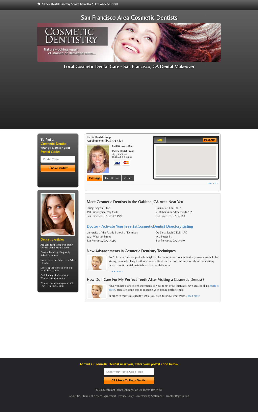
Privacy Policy (126, 395)
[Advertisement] (129, 101)
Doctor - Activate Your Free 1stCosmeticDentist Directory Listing (140, 226)
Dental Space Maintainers (54, 267)
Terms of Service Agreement (99, 395)
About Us (74, 395)
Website (128, 178)
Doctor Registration (177, 395)
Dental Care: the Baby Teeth (55, 260)
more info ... (212, 183)
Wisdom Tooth (48, 283)
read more (117, 271)
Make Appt (94, 178)
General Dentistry (49, 252)
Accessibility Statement (149, 395)
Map (159, 139)
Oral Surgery (47, 275)
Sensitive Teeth (61, 247)
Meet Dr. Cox (112, 178)
